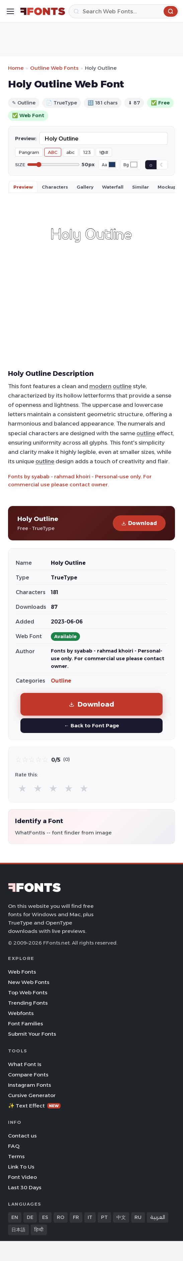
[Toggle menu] (10, 11)
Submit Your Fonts (32, 1034)
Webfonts (21, 1013)
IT (90, 1217)
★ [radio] (22, 788)
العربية (157, 1217)
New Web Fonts (29, 982)
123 (87, 152)
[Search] (124, 11)
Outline (61, 681)
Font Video (22, 1177)
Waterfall (112, 187)
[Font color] (112, 165)
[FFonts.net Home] (42, 11)
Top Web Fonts (28, 992)
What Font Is (24, 1064)
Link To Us (21, 1167)
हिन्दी (38, 1230)
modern (100, 386)
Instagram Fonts (29, 1085)
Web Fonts (22, 972)
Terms (16, 1156)
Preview (23, 187)
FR (76, 1217)
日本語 (18, 1230)
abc (70, 152)
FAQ (13, 1146)
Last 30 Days (24, 1187)
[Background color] (134, 165)
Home (16, 68)
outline (122, 386)
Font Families (25, 1023)
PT (104, 1217)
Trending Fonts (28, 1003)
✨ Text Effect (34, 1105)
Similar (140, 187)
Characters (55, 187)
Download (139, 523)
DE (30, 1217)
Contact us (22, 1135)
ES (45, 1217)
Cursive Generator (32, 1095)
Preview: (25, 139)
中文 (121, 1217)
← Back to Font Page (91, 725)
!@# (103, 152)
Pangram (29, 152)
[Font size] (53, 164)
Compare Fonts (28, 1074)
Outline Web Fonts (54, 68)
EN (14, 1217)
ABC (53, 152)
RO (60, 1217)
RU (138, 1217)
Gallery (85, 187)
